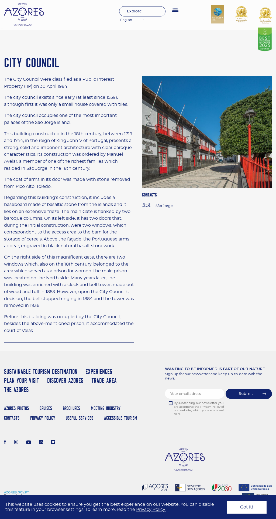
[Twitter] (53, 442)
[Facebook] (5, 442)
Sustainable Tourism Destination (40, 371)
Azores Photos (16, 408)
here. (177, 413)
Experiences (98, 371)
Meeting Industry (105, 408)
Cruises (46, 408)
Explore (134, 11)
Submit (246, 394)
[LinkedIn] (41, 442)
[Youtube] (28, 442)
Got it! (246, 507)
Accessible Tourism (120, 417)
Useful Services (79, 417)
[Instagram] (16, 442)
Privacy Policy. (151, 509)
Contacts (11, 417)
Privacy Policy (42, 417)
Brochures (71, 408)
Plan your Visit (21, 380)
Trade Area (104, 380)
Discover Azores (65, 380)
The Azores (16, 389)
